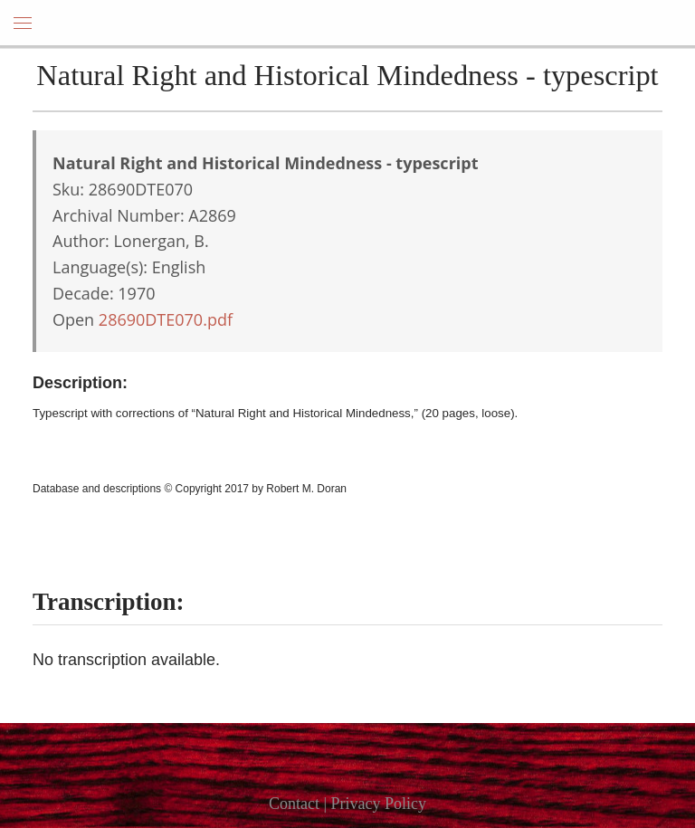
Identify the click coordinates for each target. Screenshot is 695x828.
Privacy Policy (379, 804)
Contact (294, 804)
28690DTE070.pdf (166, 319)
